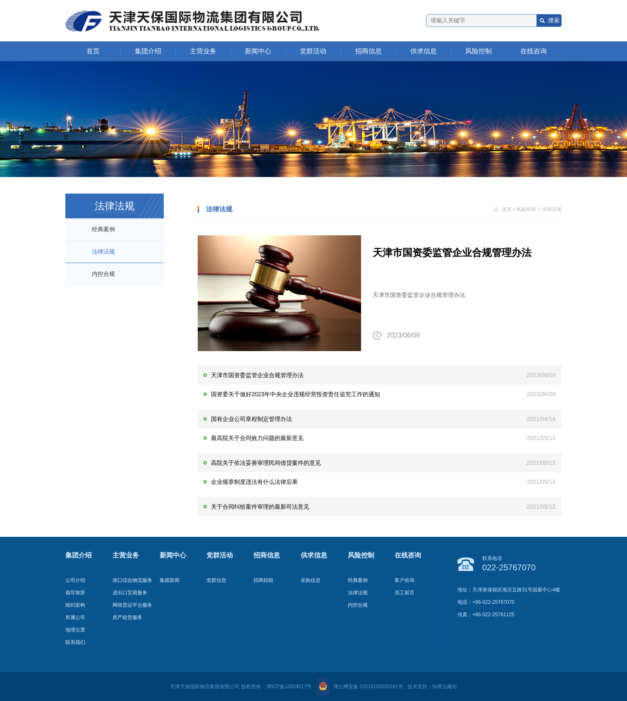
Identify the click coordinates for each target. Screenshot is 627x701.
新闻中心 (258, 51)
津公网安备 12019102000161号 (360, 686)
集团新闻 (169, 580)
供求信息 (423, 51)
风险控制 (478, 51)
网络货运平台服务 (132, 605)
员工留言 (404, 593)
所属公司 (75, 617)
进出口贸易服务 (129, 593)
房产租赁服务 (127, 617)
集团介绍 (148, 51)
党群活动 (313, 51)
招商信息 (368, 51)
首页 (93, 51)
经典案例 (103, 229)
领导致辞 (75, 593)
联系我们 (75, 642)
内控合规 (103, 273)
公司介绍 (75, 580)
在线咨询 (533, 51)
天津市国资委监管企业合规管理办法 (452, 252)
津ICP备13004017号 (288, 686)
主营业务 (203, 51)
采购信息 (311, 580)
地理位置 (75, 630)
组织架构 (75, 605)
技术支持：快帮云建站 (432, 686)
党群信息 (216, 580)
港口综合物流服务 (132, 580)
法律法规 (103, 251)
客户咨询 (404, 580)
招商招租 (263, 580)
